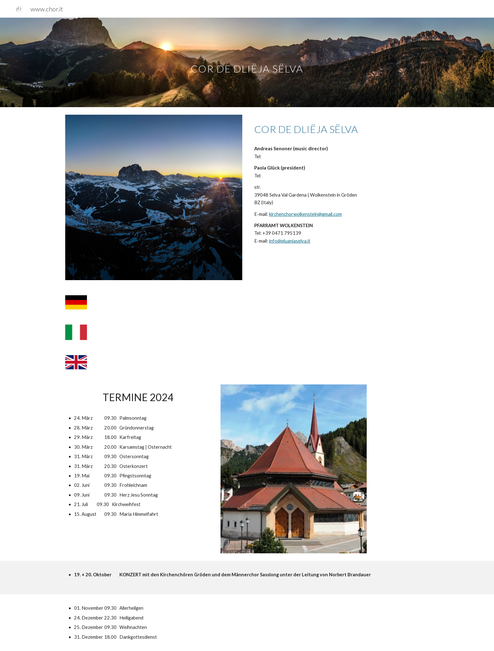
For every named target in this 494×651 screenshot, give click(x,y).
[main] (247, 62)
